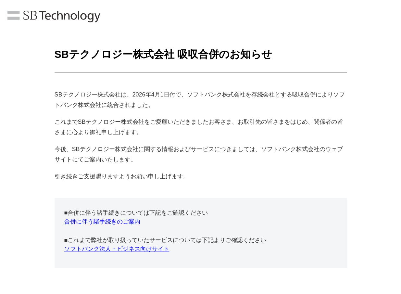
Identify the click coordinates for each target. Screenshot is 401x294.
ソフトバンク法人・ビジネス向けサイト (116, 249)
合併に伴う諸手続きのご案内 (102, 221)
